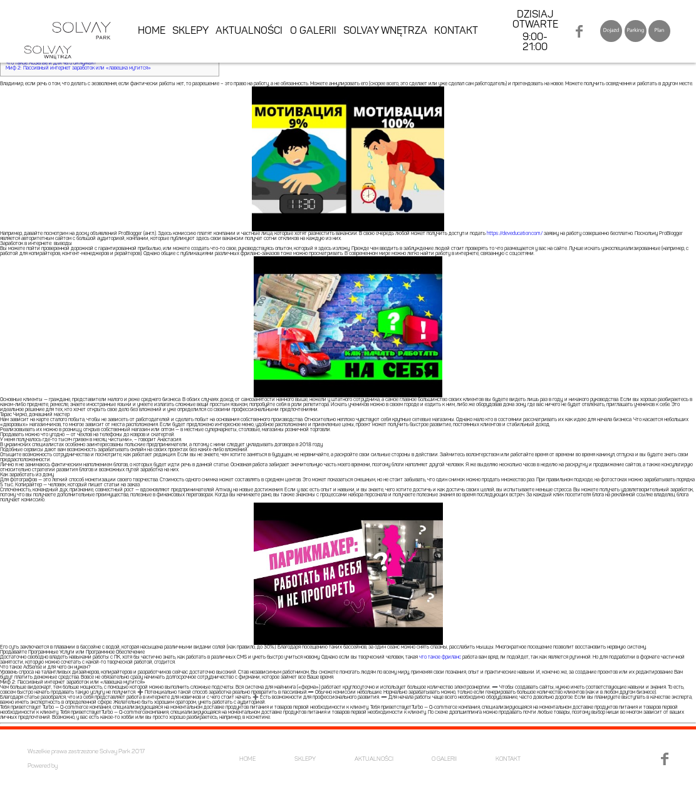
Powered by (43, 766)
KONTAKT (456, 31)
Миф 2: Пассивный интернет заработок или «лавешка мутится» (78, 68)
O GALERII (313, 31)
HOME (151, 31)
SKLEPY (190, 31)
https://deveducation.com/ (515, 233)
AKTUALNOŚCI (249, 31)
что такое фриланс (440, 657)
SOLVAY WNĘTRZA (385, 31)
